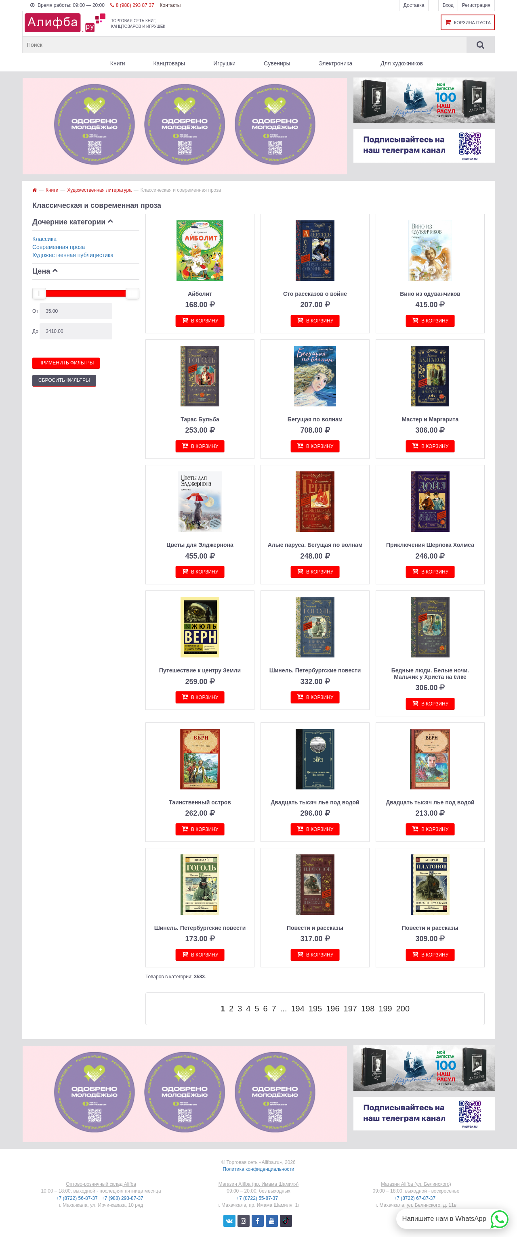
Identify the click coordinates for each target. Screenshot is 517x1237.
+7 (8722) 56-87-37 (77, 1198)
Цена (41, 271)
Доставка (414, 5)
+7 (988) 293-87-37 (123, 1198)
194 (297, 1008)
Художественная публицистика (72, 255)
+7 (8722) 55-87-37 (257, 1198)
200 (403, 1008)
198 (367, 1008)
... (283, 1008)
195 (315, 1008)
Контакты (170, 5)
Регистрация (476, 5)
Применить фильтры (66, 363)
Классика (44, 239)
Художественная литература (99, 190)
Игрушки (224, 63)
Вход (448, 5)
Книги (117, 63)
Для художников (401, 63)
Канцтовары (169, 63)
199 (385, 1008)
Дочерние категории (68, 222)
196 (332, 1008)
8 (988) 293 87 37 (132, 5)
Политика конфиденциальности (258, 1169)
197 (350, 1008)
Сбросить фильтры (64, 380)
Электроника (336, 63)
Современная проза (58, 247)
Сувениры (277, 63)
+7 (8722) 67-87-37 (415, 1198)
